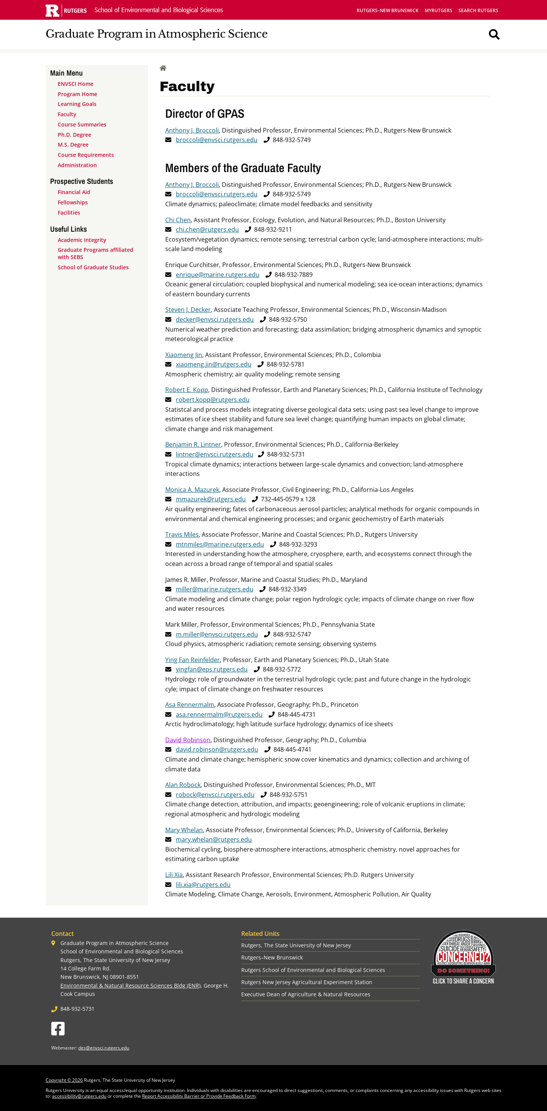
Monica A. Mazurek (192, 489)
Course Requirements (86, 154)
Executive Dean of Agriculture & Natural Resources (305, 994)
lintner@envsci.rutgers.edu (214, 454)
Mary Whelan (184, 830)
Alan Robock (183, 785)
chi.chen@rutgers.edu (207, 229)
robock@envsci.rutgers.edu (215, 794)
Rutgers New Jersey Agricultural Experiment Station (306, 982)
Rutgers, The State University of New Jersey (296, 945)
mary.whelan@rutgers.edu (214, 839)
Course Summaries (82, 124)
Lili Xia (174, 875)
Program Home (77, 94)
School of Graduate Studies (93, 267)
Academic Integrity (82, 239)
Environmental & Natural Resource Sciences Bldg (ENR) (130, 985)
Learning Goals (77, 103)
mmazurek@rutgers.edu (211, 499)
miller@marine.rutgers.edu (214, 589)
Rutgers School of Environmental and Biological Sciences (313, 970)
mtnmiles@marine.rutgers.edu (220, 544)
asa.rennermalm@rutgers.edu (219, 714)
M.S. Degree (73, 144)
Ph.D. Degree (74, 134)
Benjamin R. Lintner (193, 444)
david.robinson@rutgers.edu (217, 749)
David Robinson (187, 740)
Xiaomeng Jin (183, 355)
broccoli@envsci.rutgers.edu (217, 140)
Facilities (69, 212)
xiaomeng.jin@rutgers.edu (213, 364)
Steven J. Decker (188, 309)
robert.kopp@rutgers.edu (213, 399)
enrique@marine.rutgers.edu (217, 274)
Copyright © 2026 (64, 1080)
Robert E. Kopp (186, 390)
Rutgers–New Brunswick (388, 10)
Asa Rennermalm (189, 704)
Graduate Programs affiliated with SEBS (95, 253)
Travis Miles (182, 534)
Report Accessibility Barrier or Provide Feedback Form (199, 1096)
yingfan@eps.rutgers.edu (212, 669)
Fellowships (73, 202)
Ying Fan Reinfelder (192, 660)
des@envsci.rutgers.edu (103, 1048)
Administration (77, 165)
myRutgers (438, 10)
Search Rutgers (478, 10)
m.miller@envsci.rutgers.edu (217, 634)
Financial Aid (74, 192)
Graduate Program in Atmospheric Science (156, 34)
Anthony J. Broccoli (192, 130)
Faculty (67, 114)
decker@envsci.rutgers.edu (215, 319)
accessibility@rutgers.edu (79, 1096)
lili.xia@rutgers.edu (203, 884)
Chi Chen (178, 220)
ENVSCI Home (75, 83)
